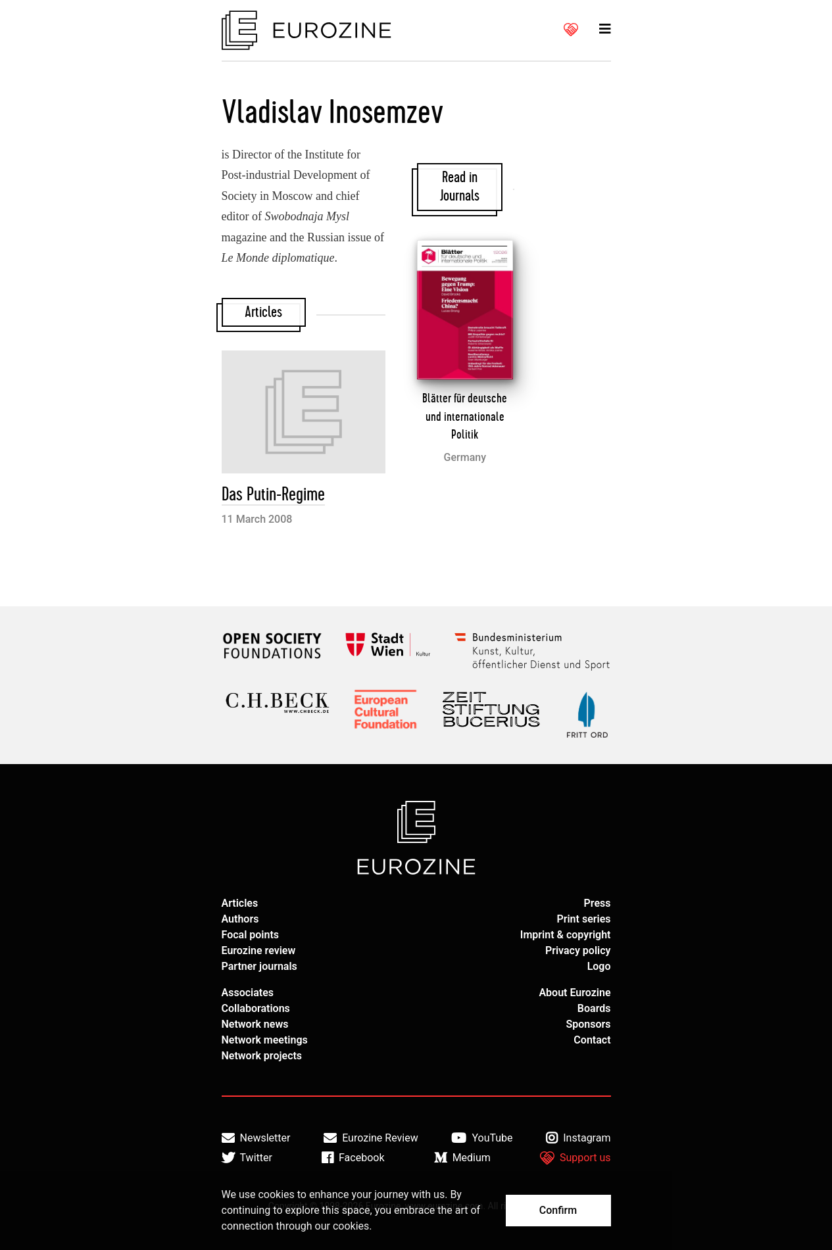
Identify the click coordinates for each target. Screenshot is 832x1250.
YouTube (481, 1138)
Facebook (353, 1158)
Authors (240, 919)
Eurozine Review (371, 1138)
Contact (592, 1040)
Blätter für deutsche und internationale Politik (464, 416)
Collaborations (256, 1008)
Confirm (558, 1210)
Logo (599, 966)
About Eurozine (574, 992)
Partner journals (259, 966)
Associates (248, 992)
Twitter (247, 1158)
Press (597, 903)
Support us (575, 1158)
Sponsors (588, 1024)
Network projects (262, 1055)
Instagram (578, 1138)
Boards (594, 1008)
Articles (240, 903)
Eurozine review (259, 950)
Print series (583, 919)
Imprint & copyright (565, 934)
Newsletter (256, 1138)
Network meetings (265, 1040)
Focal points (251, 934)
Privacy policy (578, 950)
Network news (255, 1024)
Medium (462, 1158)
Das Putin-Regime (273, 494)
